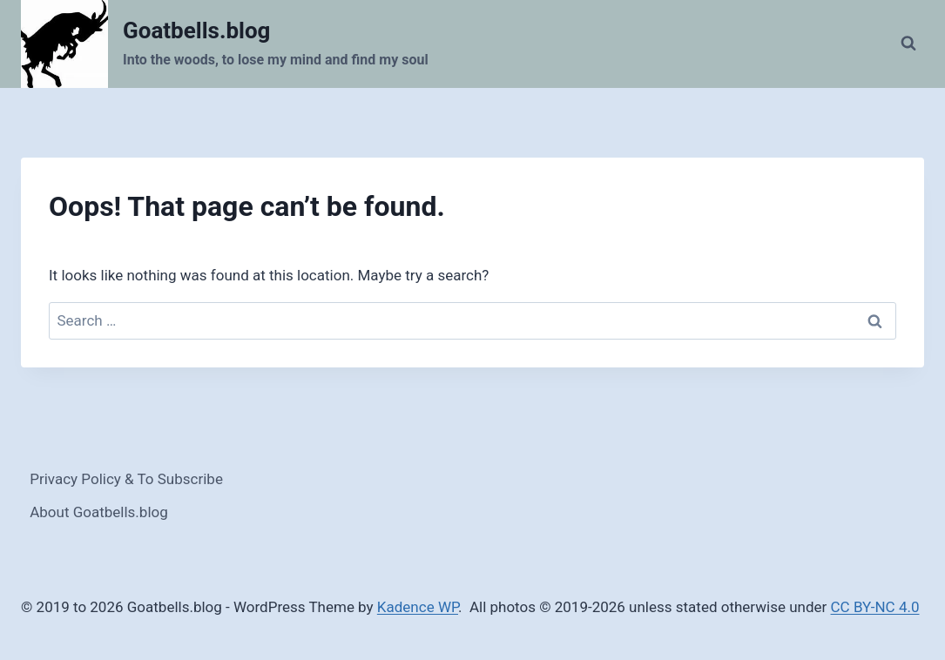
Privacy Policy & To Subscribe (126, 479)
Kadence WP (417, 607)
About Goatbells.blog (99, 512)
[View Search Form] (908, 43)
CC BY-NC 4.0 (875, 607)
